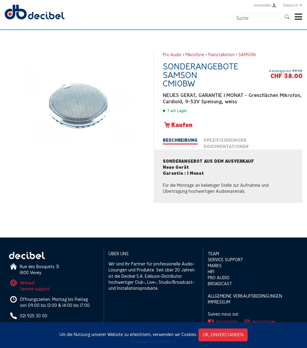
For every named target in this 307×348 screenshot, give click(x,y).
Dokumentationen (226, 146)
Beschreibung (180, 140)
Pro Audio (172, 54)
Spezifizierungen (225, 140)
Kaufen (177, 125)
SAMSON (246, 54)
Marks (215, 265)
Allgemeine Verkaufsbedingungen (245, 295)
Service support (35, 288)
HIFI (211, 271)
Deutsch (293, 5)
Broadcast (220, 283)
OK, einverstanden (223, 334)
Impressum (219, 301)
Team (213, 253)
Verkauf (27, 282)
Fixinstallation (221, 54)
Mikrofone (194, 54)
